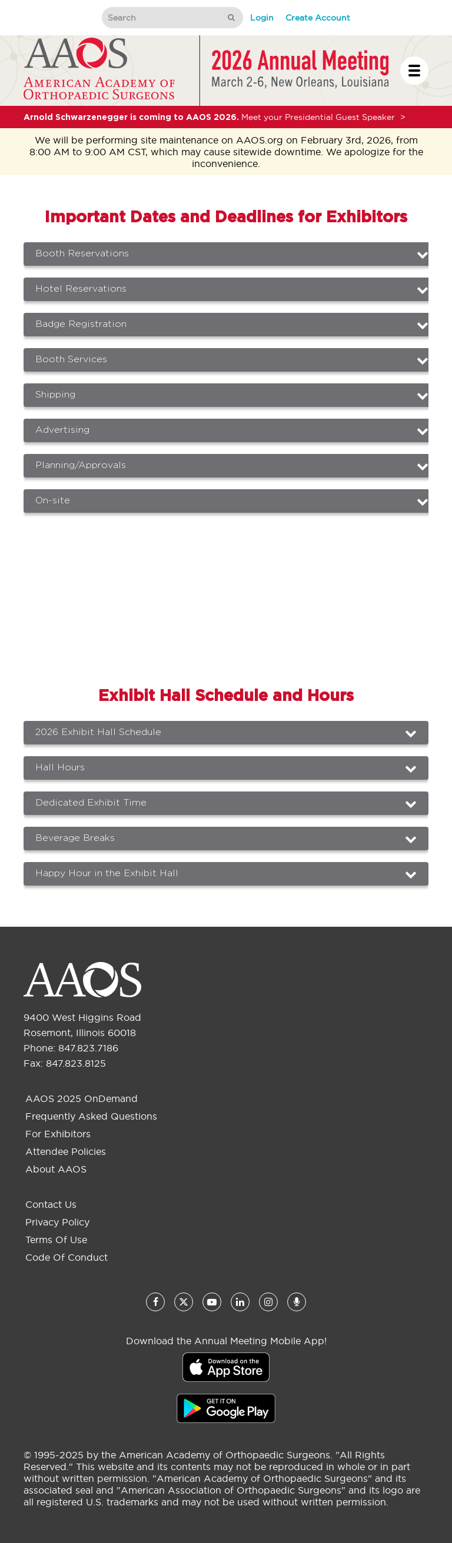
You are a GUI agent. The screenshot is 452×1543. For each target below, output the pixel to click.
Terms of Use (56, 1239)
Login (262, 17)
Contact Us (51, 1204)
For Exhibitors (58, 1134)
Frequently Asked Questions (91, 1116)
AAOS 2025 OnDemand (81, 1098)
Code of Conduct (66, 1257)
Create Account (317, 17)
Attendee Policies (65, 1151)
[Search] (161, 17)
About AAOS (56, 1169)
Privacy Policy (57, 1222)
